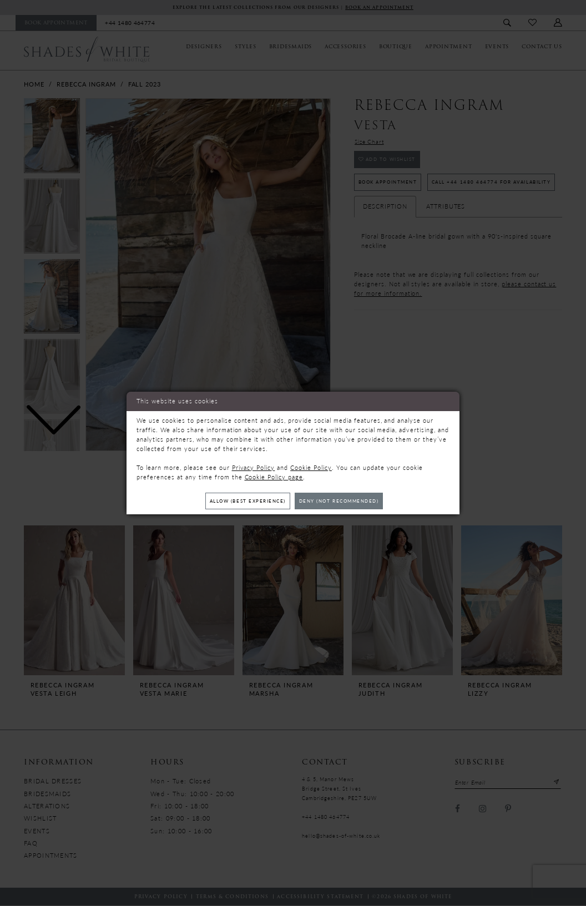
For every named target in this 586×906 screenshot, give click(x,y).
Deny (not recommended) (344, 500)
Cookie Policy (311, 467)
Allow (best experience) (242, 500)
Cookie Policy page (274, 476)
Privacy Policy (253, 467)
